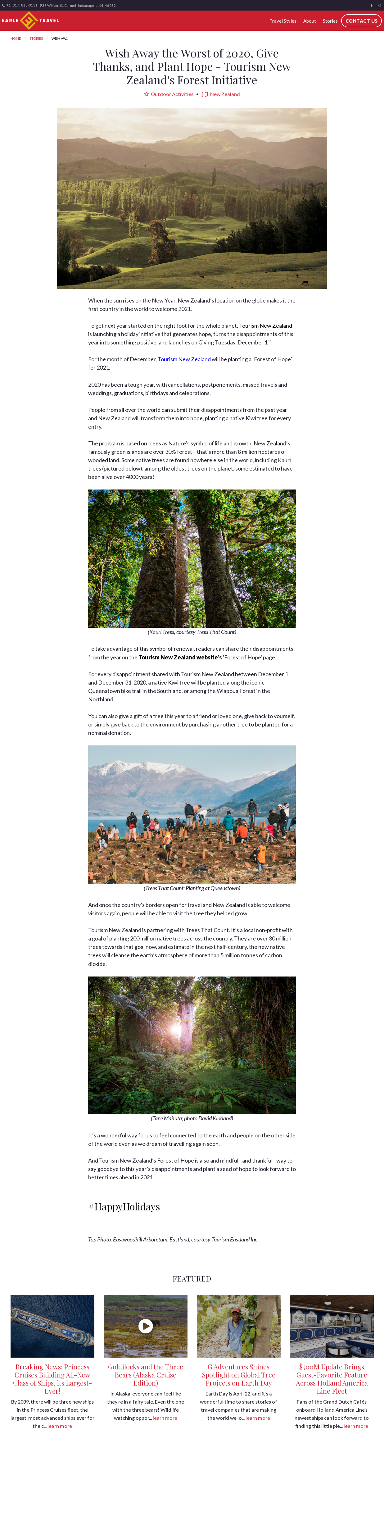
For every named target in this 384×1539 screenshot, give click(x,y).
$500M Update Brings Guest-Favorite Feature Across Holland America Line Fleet (332, 1378)
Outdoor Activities (168, 94)
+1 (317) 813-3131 (20, 5)
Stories (330, 21)
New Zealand (221, 94)
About (309, 21)
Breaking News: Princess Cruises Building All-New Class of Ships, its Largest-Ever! (52, 1378)
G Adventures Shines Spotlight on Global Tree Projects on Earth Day (238, 1374)
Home (16, 38)
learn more (59, 1426)
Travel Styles (282, 21)
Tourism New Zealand (265, 325)
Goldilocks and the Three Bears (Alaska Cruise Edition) (145, 1374)
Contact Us (361, 21)
